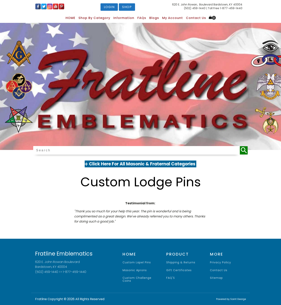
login (109, 7)
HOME (70, 18)
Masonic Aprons (135, 270)
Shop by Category (94, 18)
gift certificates (179, 270)
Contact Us (196, 18)
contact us (218, 270)
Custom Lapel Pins (137, 262)
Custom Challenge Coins (137, 279)
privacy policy (220, 262)
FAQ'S (170, 277)
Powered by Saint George (231, 299)
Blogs (154, 18)
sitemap (216, 277)
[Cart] (212, 18)
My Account (172, 18)
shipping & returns (180, 262)
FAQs (141, 18)
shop (127, 7)
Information (123, 18)
